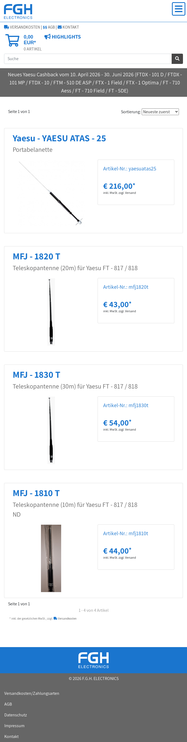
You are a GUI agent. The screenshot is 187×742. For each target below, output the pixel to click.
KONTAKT (68, 27)
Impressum (14, 726)
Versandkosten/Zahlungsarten (31, 693)
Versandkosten (65, 618)
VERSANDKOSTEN (22, 27)
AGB (49, 27)
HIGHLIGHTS (66, 36)
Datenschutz (15, 715)
